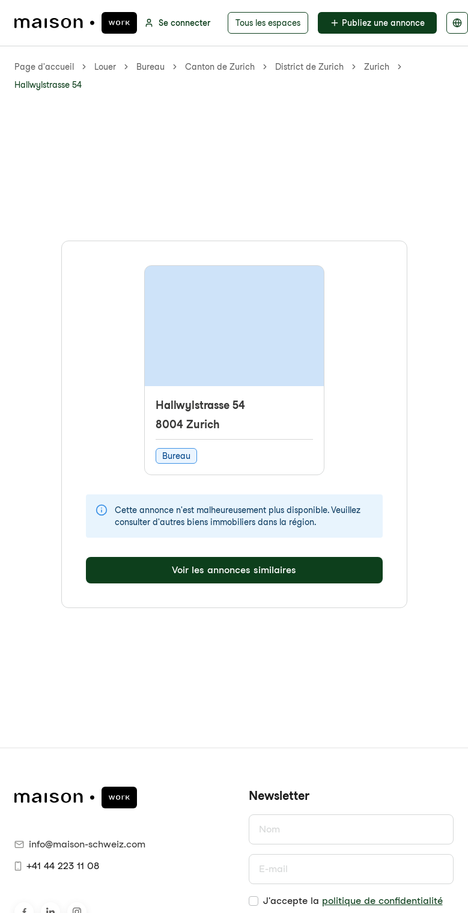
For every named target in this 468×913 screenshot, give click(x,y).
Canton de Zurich (220, 67)
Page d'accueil (44, 67)
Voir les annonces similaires (234, 570)
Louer (105, 67)
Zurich (376, 67)
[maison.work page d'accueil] (75, 23)
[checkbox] (253, 901)
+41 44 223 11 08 (56, 866)
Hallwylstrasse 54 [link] (48, 85)
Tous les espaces (268, 23)
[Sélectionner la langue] (457, 23)
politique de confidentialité (382, 900)
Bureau (150, 67)
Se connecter (177, 23)
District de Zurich (309, 67)
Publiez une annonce (377, 23)
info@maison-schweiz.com (79, 844)
